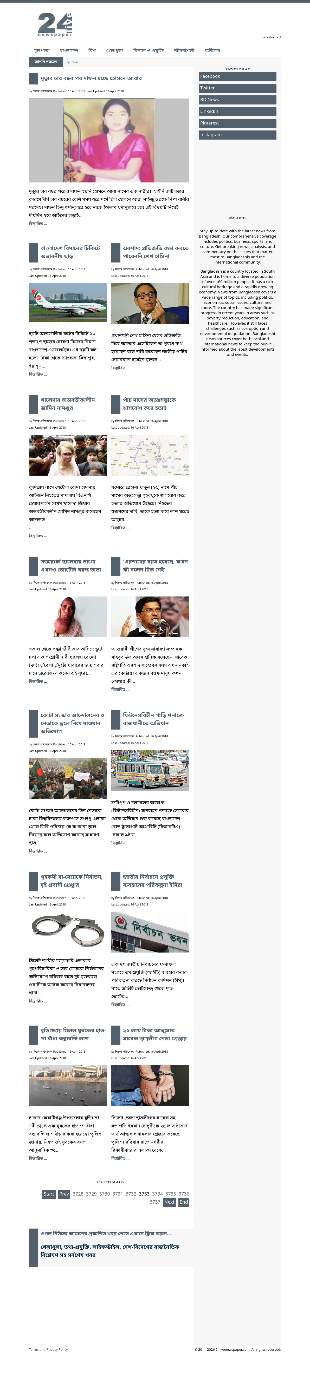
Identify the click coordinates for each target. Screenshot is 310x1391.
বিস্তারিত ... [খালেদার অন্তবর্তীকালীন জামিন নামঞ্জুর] (38, 536)
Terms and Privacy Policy (48, 1350)
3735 (170, 1194)
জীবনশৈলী (184, 51)
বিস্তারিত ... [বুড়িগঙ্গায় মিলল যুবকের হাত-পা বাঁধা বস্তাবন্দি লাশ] (38, 1158)
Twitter (207, 88)
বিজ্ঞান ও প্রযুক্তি (148, 51)
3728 (78, 1194)
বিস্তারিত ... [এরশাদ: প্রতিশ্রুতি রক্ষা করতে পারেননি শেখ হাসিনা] (120, 368)
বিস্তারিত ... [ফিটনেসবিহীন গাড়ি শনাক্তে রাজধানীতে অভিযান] (120, 843)
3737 (155, 1202)
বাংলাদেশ (69, 51)
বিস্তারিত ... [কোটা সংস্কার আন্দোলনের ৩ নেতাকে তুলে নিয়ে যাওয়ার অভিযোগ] (38, 851)
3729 (91, 1194)
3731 (117, 1194)
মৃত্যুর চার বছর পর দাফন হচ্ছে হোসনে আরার (91, 78)
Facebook (210, 77)
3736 (184, 1194)
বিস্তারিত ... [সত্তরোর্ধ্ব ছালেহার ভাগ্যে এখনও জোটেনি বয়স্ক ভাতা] (38, 681)
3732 (131, 1194)
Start (49, 1194)
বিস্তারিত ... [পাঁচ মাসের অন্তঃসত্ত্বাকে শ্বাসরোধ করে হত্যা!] (120, 528)
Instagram (211, 135)
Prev (64, 1194)
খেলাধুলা (114, 51)
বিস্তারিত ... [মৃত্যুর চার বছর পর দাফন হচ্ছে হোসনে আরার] (38, 224)
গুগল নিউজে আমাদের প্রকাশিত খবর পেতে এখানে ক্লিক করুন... (106, 1234)
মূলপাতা (41, 51)
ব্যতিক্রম (212, 51)
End (184, 1202)
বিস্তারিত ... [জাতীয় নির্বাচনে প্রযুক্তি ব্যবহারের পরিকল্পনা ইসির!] (120, 1005)
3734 (157, 1194)
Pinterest (209, 123)
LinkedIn (209, 112)
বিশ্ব (92, 51)
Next (169, 1202)
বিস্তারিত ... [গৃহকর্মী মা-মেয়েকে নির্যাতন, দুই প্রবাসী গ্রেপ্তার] (38, 1001)
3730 (104, 1194)
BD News (209, 100)
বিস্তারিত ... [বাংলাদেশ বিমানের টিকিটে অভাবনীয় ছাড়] (38, 374)
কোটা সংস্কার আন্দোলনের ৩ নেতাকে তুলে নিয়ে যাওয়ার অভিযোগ (72, 724)
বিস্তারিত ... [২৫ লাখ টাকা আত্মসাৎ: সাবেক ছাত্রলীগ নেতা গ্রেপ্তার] (120, 1158)
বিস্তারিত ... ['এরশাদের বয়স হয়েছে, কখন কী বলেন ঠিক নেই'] (120, 689)
